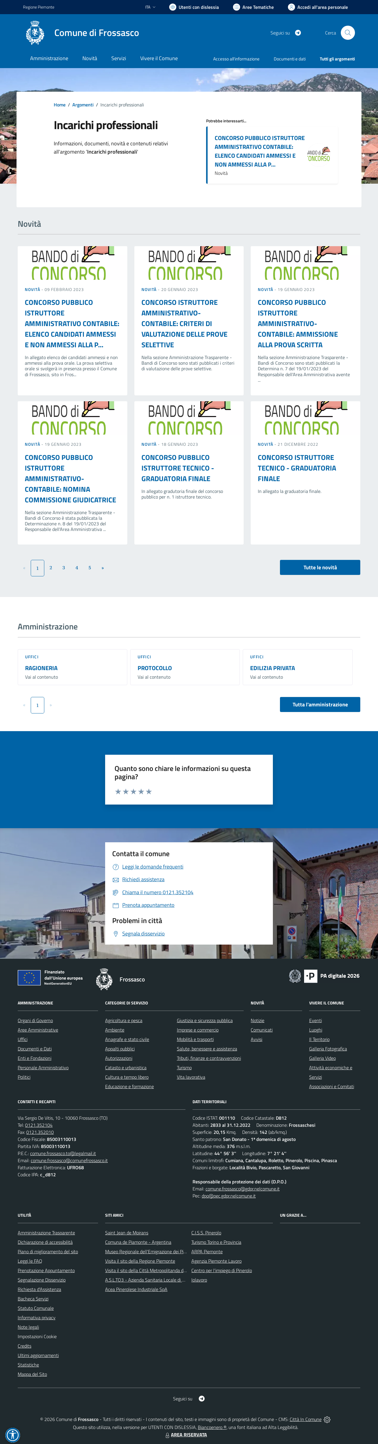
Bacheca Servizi (33, 1298)
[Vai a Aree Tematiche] (253, 7)
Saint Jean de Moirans (126, 1232)
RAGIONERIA (41, 667)
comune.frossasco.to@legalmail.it (63, 1153)
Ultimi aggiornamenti (38, 1355)
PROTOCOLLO (155, 667)
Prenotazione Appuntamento (46, 1270)
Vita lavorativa (191, 1076)
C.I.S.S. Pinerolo (206, 1232)
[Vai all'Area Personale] (318, 7)
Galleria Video (322, 1058)
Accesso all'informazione (236, 58)
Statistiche (28, 1364)
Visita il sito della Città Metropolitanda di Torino (151, 1270)
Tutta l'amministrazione (320, 704)
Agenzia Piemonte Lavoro (216, 1260)
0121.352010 (40, 1132)
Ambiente (114, 1029)
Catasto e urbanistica (125, 1067)
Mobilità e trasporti (195, 1039)
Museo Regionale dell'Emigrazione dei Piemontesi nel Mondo (164, 1251)
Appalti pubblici (120, 1048)
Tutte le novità (320, 567)
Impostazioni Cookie (37, 1336)
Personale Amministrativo (43, 1067)
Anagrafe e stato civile (127, 1039)
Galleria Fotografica (328, 1048)
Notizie (257, 1020)
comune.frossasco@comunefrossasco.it (69, 1160)
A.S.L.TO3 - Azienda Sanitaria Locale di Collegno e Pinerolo (162, 1279)
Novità (33, 289)
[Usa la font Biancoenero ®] (194, 7)
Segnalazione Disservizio (42, 1279)
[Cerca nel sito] (348, 33)
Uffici (32, 657)
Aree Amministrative (38, 1029)
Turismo (184, 1067)
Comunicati (262, 1029)
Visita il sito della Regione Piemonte (140, 1260)
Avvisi (256, 1039)
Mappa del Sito (32, 1374)
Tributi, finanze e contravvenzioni (209, 1058)
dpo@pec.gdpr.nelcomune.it (229, 1195)
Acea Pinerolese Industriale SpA (136, 1289)
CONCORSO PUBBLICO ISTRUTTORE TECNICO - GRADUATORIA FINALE (177, 468)
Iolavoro (199, 1279)
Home (60, 104)
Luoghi (315, 1029)
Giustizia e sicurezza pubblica (205, 1020)
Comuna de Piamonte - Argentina (138, 1242)
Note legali (28, 1326)
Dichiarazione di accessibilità (45, 1242)
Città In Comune (306, 1419)
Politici (24, 1076)
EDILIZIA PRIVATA (272, 667)
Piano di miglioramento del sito (48, 1251)
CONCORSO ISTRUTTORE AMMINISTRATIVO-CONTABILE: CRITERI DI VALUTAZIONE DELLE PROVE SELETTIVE (184, 323)
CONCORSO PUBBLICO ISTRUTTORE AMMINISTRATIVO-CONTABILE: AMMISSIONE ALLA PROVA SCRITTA (298, 323)
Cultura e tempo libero (127, 1076)
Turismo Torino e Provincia (216, 1242)
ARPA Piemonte (207, 1251)
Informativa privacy (37, 1317)
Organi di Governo (35, 1020)
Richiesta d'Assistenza (39, 1289)
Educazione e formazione (129, 1086)
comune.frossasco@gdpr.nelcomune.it (243, 1188)
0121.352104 (39, 1125)
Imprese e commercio (198, 1029)
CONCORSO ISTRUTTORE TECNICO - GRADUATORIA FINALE (297, 468)
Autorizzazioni (118, 1058)
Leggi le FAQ (30, 1260)
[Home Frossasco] (81, 33)
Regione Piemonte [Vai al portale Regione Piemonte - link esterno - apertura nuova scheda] (38, 7)
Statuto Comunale (36, 1308)
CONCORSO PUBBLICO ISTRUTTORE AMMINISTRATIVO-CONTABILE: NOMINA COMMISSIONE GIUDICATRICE (70, 478)
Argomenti (83, 104)
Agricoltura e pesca (123, 1020)
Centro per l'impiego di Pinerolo (221, 1270)
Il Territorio (319, 1039)
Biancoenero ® (212, 1427)
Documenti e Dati (35, 1048)
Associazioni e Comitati (331, 1086)
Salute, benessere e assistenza (207, 1048)
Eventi (315, 1020)
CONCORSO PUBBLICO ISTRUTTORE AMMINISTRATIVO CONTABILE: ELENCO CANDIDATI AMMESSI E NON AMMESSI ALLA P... (260, 151)
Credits (24, 1345)
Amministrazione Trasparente (46, 1232)
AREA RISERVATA (185, 1434)
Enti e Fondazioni (34, 1058)
